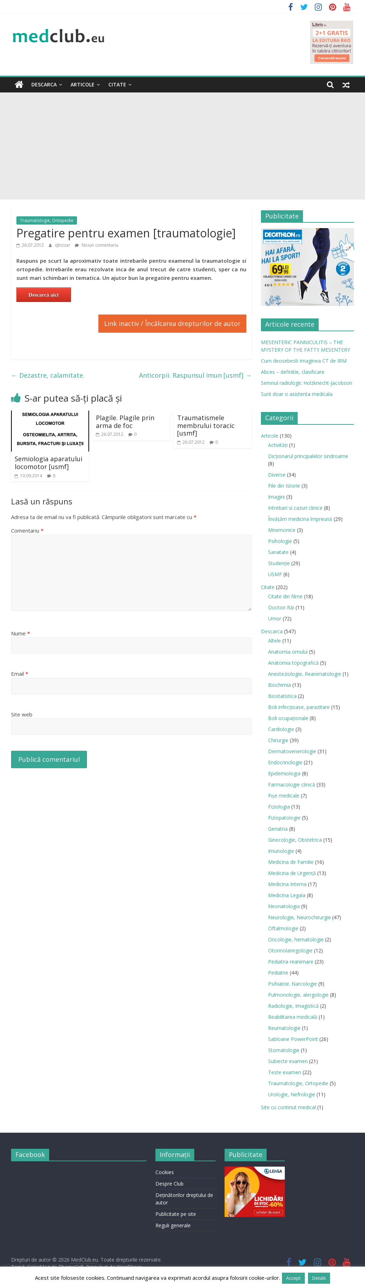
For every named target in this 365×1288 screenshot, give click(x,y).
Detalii (319, 1278)
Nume (20, 633)
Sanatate (278, 552)
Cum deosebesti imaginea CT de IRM (303, 360)
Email (19, 673)
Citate (117, 84)
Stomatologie (283, 1050)
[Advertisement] (182, 146)
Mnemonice (281, 530)
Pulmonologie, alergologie (298, 994)
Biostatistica (282, 696)
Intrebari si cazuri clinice (295, 507)
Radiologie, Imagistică (293, 1005)
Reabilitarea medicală (292, 1016)
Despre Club (169, 1183)
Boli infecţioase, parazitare (299, 707)
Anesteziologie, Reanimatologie (304, 673)
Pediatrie (278, 972)
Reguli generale (173, 1225)
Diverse (277, 474)
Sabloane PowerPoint (293, 1039)
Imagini (276, 496)
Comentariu (27, 530)
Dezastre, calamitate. (47, 375)
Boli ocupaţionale (288, 718)
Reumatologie (284, 1028)
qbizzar (63, 245)
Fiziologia (279, 806)
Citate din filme (285, 596)
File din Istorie (284, 485)
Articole (82, 84)
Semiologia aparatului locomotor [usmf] (48, 462)
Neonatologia (284, 906)
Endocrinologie (285, 762)
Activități (278, 445)
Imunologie (281, 850)
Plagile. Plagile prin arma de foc (125, 421)
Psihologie (280, 541)
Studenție (279, 563)
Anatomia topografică (293, 662)
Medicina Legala (286, 895)
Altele (274, 640)
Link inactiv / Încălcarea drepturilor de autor (172, 323)
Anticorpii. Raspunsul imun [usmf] (195, 375)
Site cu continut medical (288, 1107)
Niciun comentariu (96, 245)
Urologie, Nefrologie (291, 1094)
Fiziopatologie (284, 817)
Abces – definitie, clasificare (292, 371)
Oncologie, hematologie (296, 939)
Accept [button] (293, 1278)
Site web (21, 714)
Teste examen (284, 1072)
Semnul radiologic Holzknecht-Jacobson (306, 382)
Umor (274, 618)
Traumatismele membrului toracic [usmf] (206, 425)
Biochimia (279, 684)
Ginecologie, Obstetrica (295, 839)
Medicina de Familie (291, 862)
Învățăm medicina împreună (300, 518)
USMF (275, 574)
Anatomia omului (288, 651)
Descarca (44, 84)
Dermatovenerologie (292, 751)
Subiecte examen (288, 1061)
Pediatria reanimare (290, 961)
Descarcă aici (43, 295)
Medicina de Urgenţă (292, 873)
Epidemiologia (284, 773)
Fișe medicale (283, 795)
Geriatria (278, 828)
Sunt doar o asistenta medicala (297, 394)
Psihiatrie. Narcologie (292, 983)
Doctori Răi (281, 607)
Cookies (164, 1172)
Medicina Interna (287, 884)
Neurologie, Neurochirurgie (299, 917)
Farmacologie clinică (291, 784)
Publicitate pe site (175, 1214)
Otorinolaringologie (290, 950)
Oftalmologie (283, 928)
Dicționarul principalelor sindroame (308, 456)
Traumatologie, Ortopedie (46, 220)
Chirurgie (278, 740)
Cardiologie (281, 729)
